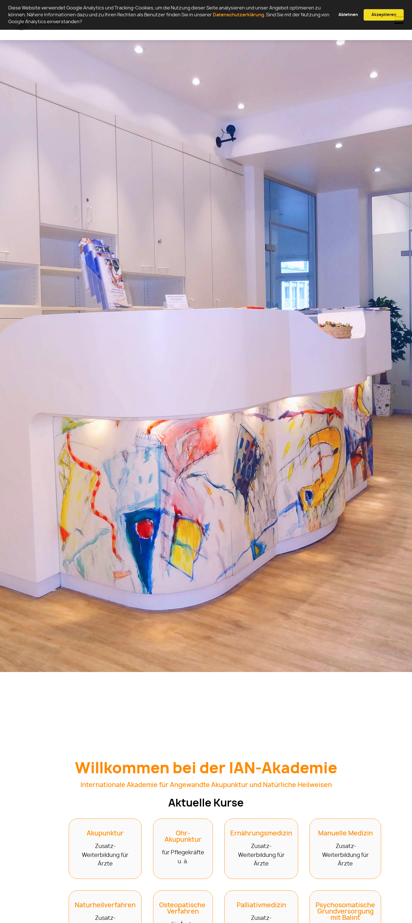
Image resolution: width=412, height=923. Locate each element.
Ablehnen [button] (348, 15)
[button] (84, 22)
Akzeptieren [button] (383, 15)
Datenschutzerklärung (238, 15)
